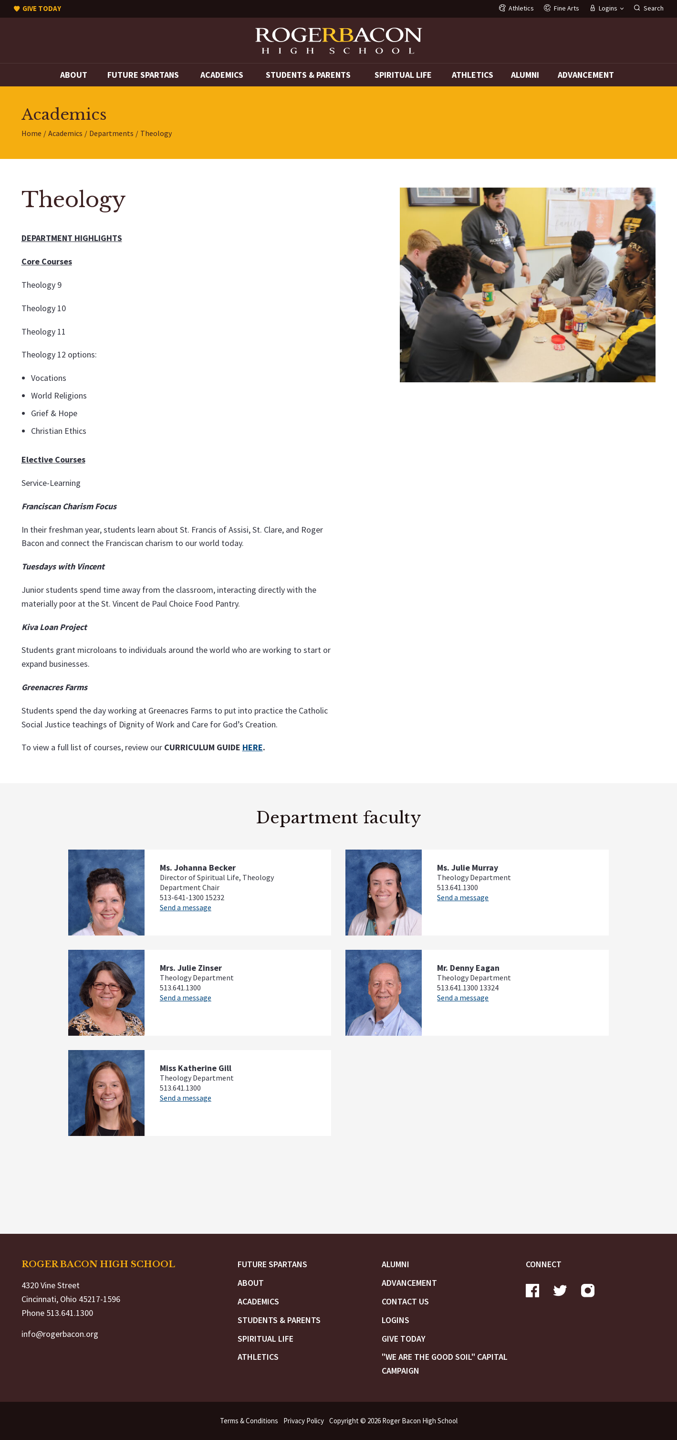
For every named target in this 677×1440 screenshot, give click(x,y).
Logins (395, 1319)
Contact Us (405, 1301)
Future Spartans (143, 74)
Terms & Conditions (249, 1420)
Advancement (586, 74)
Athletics (472, 74)
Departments (111, 133)
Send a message (185, 907)
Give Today (404, 1338)
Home (31, 133)
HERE (252, 747)
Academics (221, 74)
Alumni (525, 74)
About (73, 74)
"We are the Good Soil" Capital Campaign (445, 1363)
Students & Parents (308, 74)
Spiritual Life (403, 74)
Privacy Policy (303, 1420)
